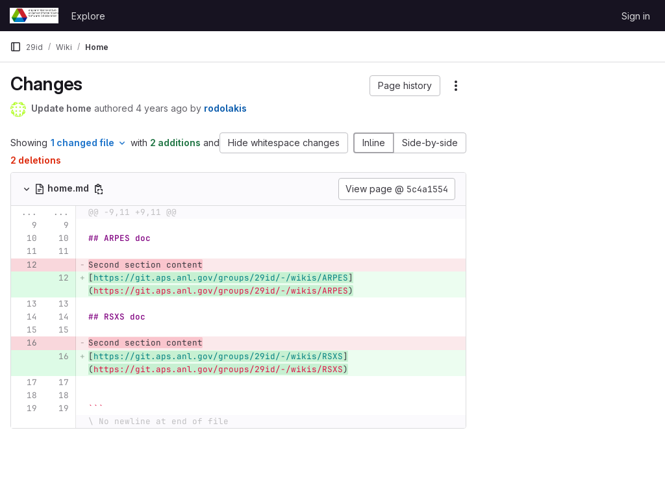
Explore (88, 15)
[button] (405, 85)
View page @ (396, 189)
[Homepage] (34, 15)
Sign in (635, 15)
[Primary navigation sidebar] (15, 46)
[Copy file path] (99, 189)
